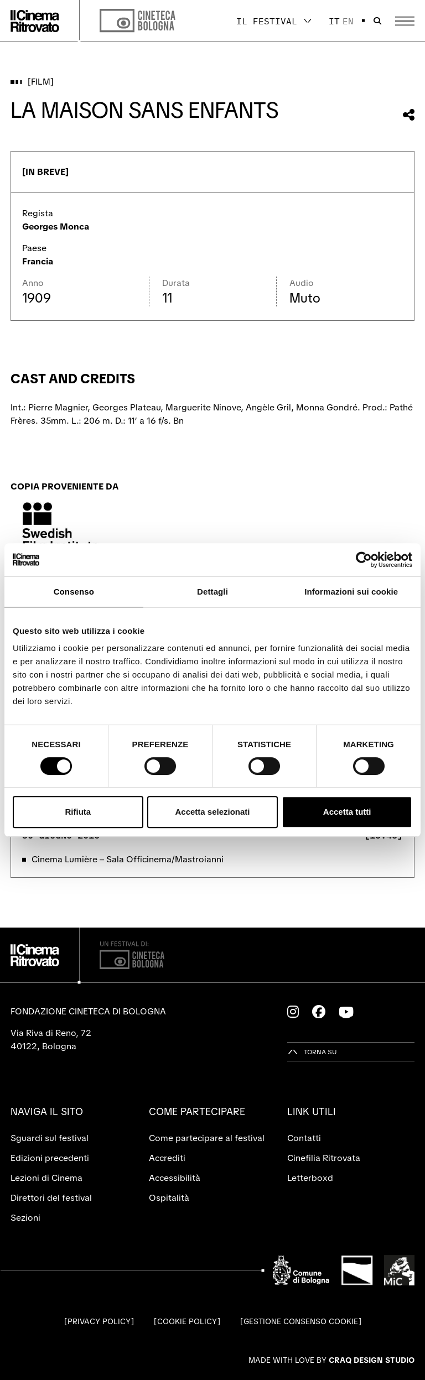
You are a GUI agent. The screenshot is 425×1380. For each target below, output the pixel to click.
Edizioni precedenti (50, 1158)
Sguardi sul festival (50, 1138)
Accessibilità (174, 1178)
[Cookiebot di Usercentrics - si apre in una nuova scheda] (363, 559)
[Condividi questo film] (408, 115)
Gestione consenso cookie (300, 1321)
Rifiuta (78, 811)
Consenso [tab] (74, 591)
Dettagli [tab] (212, 591)
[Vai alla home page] (35, 21)
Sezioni (25, 1217)
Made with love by (331, 1360)
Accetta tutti (347, 811)
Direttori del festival (51, 1198)
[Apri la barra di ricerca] (377, 21)
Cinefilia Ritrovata (323, 1158)
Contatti (304, 1138)
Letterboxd (310, 1178)
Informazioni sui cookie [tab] (351, 591)
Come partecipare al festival (207, 1138)
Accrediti (167, 1158)
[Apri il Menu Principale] (404, 21)
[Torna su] (312, 1052)
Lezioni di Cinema (46, 1178)
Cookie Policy (187, 1321)
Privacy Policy (99, 1321)
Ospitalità (169, 1198)
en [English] (348, 21)
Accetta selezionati (212, 811)
